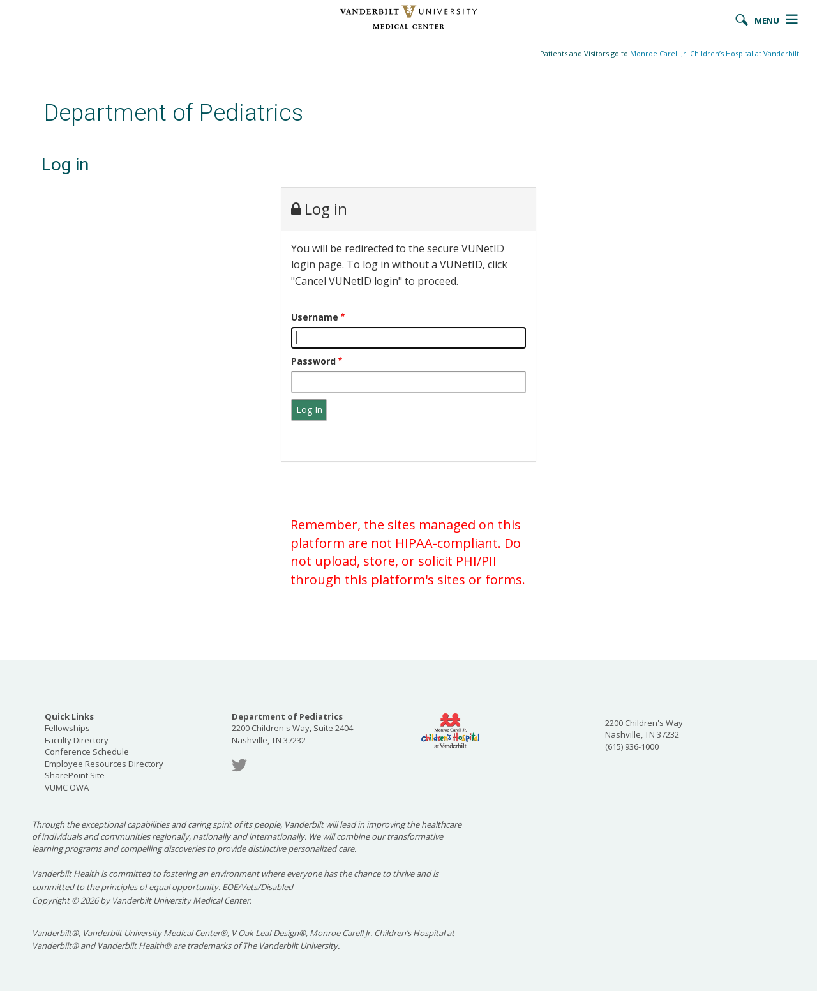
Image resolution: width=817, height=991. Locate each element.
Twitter (239, 765)
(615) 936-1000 (632, 746)
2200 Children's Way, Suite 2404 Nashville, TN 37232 (292, 728)
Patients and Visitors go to (669, 53)
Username (314, 317)
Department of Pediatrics (173, 112)
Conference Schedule (87, 751)
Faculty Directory (77, 740)
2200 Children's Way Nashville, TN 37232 (644, 729)
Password (313, 361)
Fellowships (67, 728)
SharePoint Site (75, 775)
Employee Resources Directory (104, 763)
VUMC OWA (67, 787)
